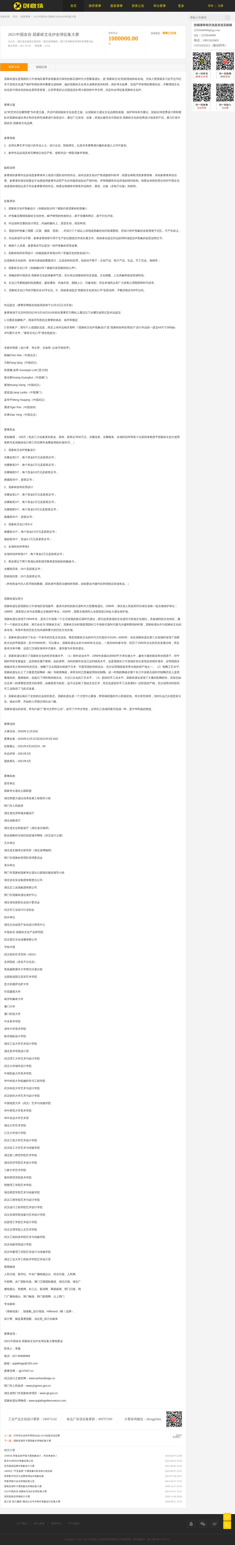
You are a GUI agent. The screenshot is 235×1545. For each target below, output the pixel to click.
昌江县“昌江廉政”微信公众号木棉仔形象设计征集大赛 (32, 1501)
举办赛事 (159, 5)
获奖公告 (138, 5)
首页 (73, 5)
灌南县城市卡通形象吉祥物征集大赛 (32, 1440)
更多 (181, 5)
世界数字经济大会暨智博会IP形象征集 (24, 1476)
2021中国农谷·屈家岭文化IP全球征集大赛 (54, 16)
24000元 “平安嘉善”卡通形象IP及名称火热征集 (28, 1471)
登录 (210, 5)
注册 (220, 5)
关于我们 (21, 1523)
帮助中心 (56, 1523)
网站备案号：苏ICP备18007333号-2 (151, 1539)
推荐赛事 (95, 5)
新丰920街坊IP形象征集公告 (18, 1460)
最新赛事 (116, 5)
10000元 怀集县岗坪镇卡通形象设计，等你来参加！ (31, 1455)
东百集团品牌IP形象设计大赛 (19, 1466)
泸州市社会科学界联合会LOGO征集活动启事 (37, 1435)
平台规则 (73, 1523)
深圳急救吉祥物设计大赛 (17, 1496)
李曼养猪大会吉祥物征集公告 (19, 1481)
